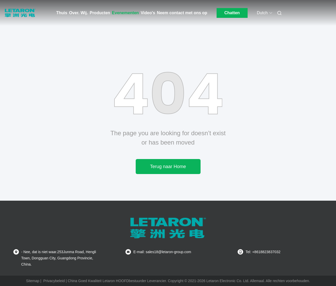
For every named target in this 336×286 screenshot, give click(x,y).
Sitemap (32, 281)
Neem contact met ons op (182, 13)
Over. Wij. (78, 13)
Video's (148, 13)
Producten (100, 13)
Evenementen (125, 13)
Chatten (232, 13)
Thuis (61, 13)
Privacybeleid (54, 281)
